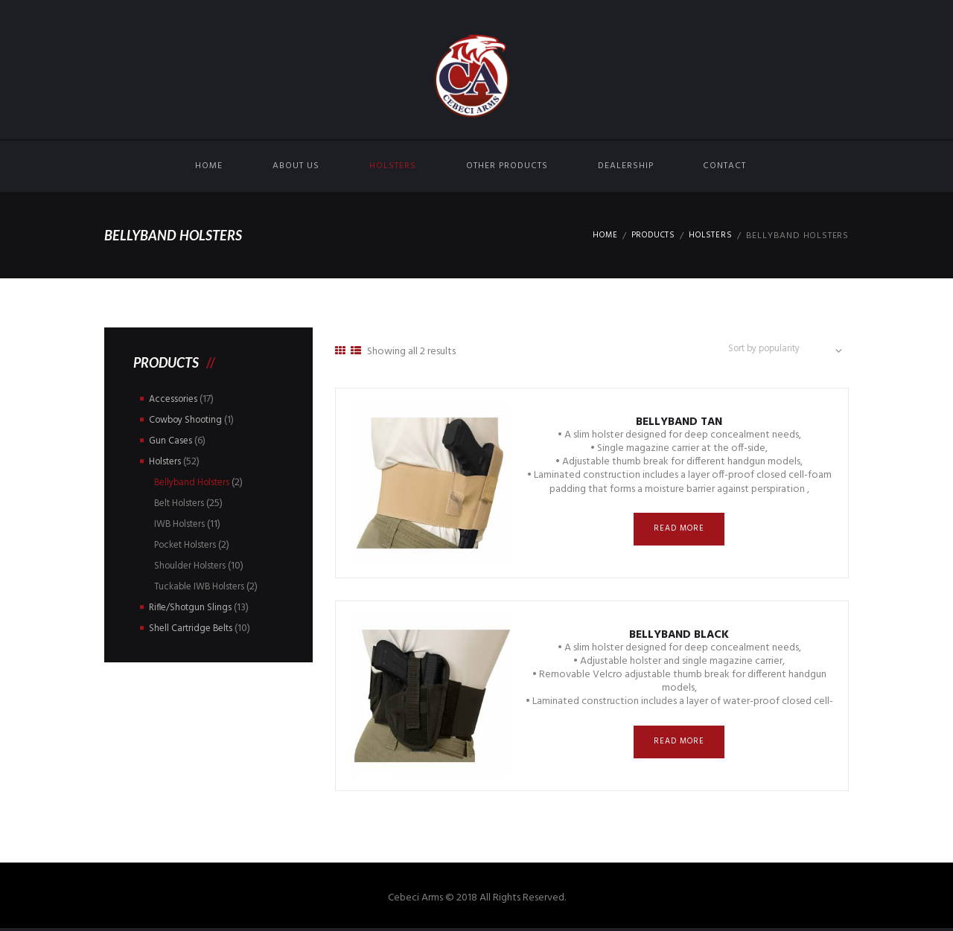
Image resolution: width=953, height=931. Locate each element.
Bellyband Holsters (195, 482)
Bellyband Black (679, 638)
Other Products (507, 166)
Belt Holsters (182, 503)
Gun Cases (171, 440)
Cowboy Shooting (190, 420)
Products (648, 236)
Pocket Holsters (190, 545)
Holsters (392, 166)
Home (209, 166)
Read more (679, 533)
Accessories (175, 399)
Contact (724, 166)
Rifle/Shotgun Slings (193, 607)
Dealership (626, 166)
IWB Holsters (182, 524)
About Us (295, 166)
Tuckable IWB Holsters (203, 586)
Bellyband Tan (679, 425)
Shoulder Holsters (193, 566)
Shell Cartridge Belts (193, 628)
